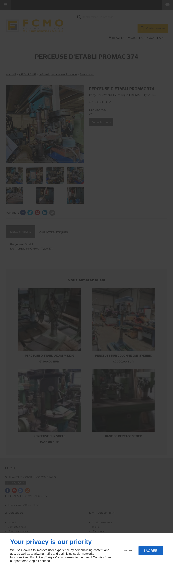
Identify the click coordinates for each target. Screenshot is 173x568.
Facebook (44, 561)
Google (32, 561)
